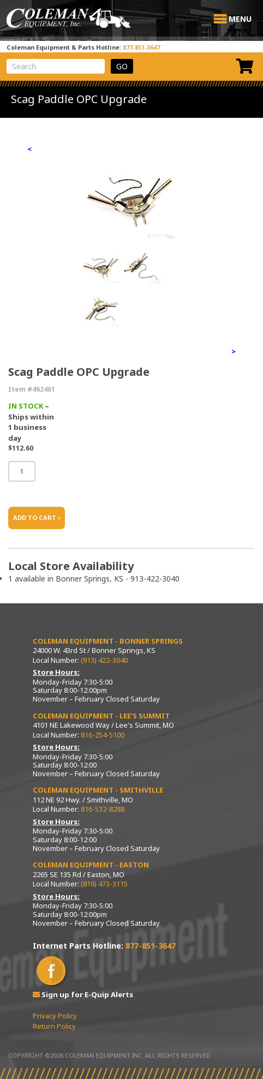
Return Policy (54, 1026)
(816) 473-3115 (104, 884)
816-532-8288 (102, 809)
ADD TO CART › (36, 517)
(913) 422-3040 (104, 660)
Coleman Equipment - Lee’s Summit (101, 716)
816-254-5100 (102, 735)
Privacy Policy (55, 1016)
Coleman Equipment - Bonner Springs (108, 641)
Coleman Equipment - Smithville (98, 790)
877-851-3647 (141, 47)
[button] (240, 19)
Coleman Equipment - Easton (91, 865)
